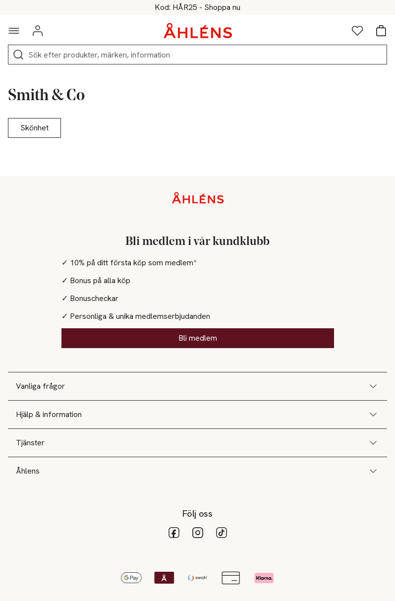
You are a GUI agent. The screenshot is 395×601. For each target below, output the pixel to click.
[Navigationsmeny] (14, 31)
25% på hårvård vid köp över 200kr (197, 7)
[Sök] (18, 54)
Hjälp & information (197, 415)
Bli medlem (197, 338)
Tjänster (197, 443)
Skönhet (34, 127)
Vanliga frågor (197, 386)
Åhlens (197, 471)
